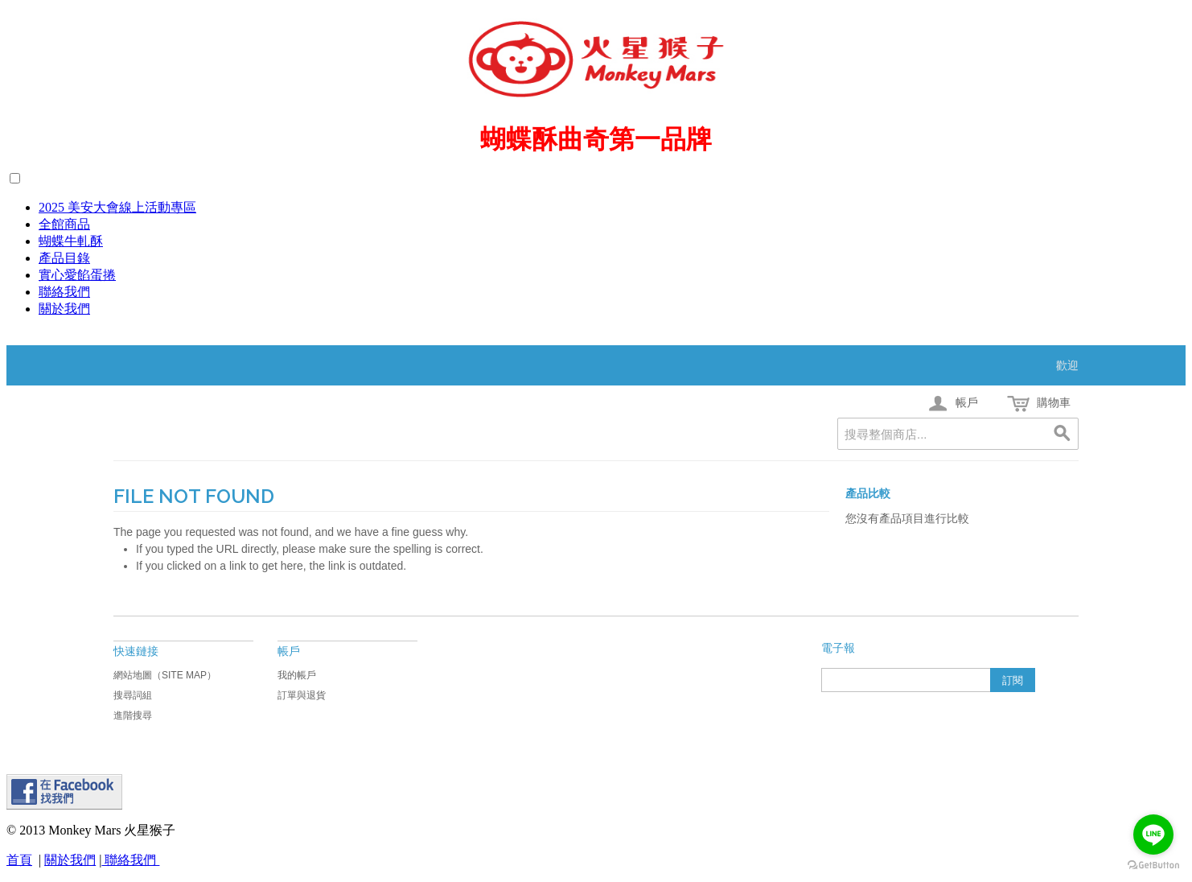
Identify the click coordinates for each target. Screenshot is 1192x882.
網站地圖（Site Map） (164, 675)
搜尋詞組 (132, 695)
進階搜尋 (132, 715)
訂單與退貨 (301, 695)
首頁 (19, 860)
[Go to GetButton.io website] (1153, 865)
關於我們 (64, 308)
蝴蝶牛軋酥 (71, 241)
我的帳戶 (296, 675)
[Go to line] (1153, 834)
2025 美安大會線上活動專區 (117, 207)
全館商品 (64, 224)
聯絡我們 (64, 292)
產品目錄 (64, 258)
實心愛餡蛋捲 (77, 275)
